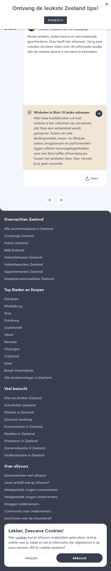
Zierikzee (11, 299)
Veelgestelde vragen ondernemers (31, 497)
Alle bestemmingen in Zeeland (27, 377)
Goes (8, 363)
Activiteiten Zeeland (20, 405)
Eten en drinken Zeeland (23, 398)
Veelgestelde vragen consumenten (31, 490)
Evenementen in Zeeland (23, 426)
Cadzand (11, 356)
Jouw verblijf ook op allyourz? (26, 482)
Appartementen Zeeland (23, 271)
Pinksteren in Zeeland (21, 441)
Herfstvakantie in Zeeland (24, 455)
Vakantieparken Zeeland (23, 264)
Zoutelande (13, 327)
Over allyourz (16, 466)
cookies (21, 537)
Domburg (11, 320)
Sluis (7, 313)
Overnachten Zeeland (23, 219)
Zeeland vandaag (18, 419)
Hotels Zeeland (16, 243)
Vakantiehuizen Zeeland (23, 257)
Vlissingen (12, 349)
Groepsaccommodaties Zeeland (29, 279)
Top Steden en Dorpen (24, 289)
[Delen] (91, 178)
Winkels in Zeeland (19, 412)
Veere (8, 335)
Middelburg (13, 306)
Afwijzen (31, 558)
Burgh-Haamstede (18, 370)
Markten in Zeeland (19, 434)
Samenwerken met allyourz (25, 475)
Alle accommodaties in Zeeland (28, 229)
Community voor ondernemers (27, 511)
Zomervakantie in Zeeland (24, 448)
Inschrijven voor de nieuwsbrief (27, 518)
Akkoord (79, 558)
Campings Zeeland (19, 236)
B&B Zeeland (14, 250)
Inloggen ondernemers (21, 504)
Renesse (10, 342)
